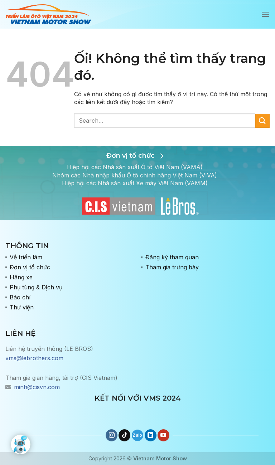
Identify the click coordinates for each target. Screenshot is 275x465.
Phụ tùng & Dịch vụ (36, 287)
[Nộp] (262, 121)
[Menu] (265, 14)
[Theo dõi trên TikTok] (124, 435)
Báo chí (20, 297)
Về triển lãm (26, 257)
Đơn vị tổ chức (30, 267)
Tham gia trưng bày (172, 267)
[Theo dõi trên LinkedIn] (150, 435)
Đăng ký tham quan (172, 257)
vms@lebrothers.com (34, 358)
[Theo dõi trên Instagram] (111, 435)
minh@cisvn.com (37, 387)
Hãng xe (21, 277)
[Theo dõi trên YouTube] (163, 435)
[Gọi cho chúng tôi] (138, 435)
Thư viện (22, 307)
